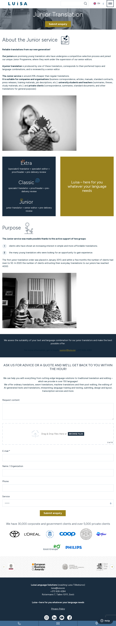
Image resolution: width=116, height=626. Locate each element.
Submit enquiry (58, 24)
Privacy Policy (58, 608)
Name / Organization (12, 466)
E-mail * (6, 451)
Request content (11, 400)
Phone (5, 481)
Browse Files (76, 434)
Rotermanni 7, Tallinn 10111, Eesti (58, 594)
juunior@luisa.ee (68, 350)
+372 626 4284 (58, 591)
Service (6, 496)
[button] (111, 567)
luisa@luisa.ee (58, 588)
